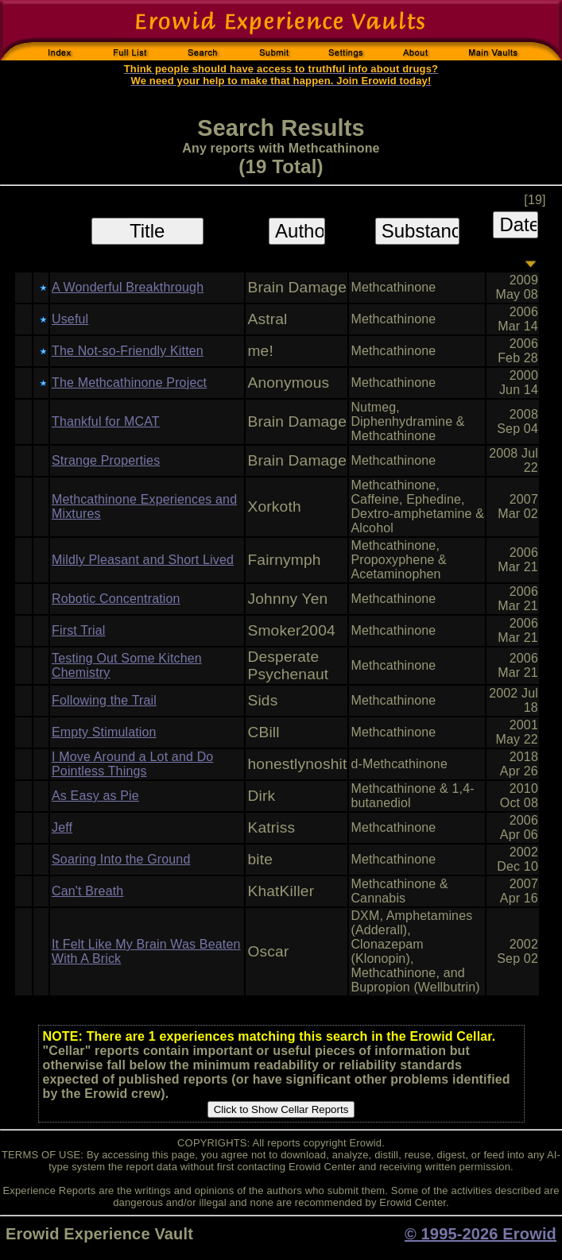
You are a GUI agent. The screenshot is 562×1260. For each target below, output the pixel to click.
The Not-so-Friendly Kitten (127, 351)
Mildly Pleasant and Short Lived (143, 559)
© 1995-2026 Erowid (480, 1234)
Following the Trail (104, 700)
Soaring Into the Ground (121, 859)
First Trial (79, 630)
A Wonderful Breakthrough (127, 287)
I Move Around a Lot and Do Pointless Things (132, 764)
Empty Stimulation (104, 732)
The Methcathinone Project (129, 382)
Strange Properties (106, 460)
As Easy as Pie (95, 795)
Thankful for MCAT (106, 421)
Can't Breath (87, 891)
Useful (70, 319)
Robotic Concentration (116, 598)
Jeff (62, 827)
